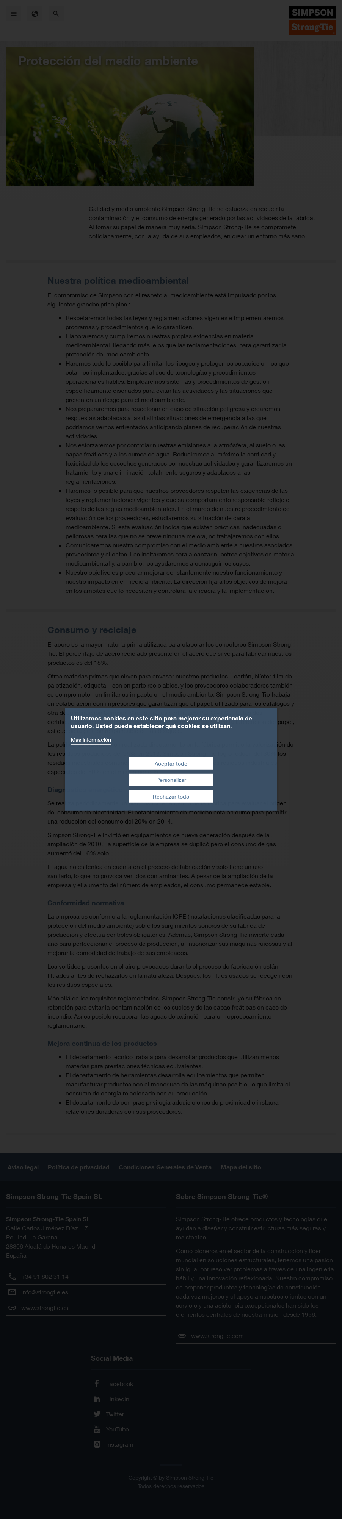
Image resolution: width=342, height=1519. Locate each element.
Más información (91, 739)
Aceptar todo (171, 763)
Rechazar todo (171, 796)
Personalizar (171, 780)
